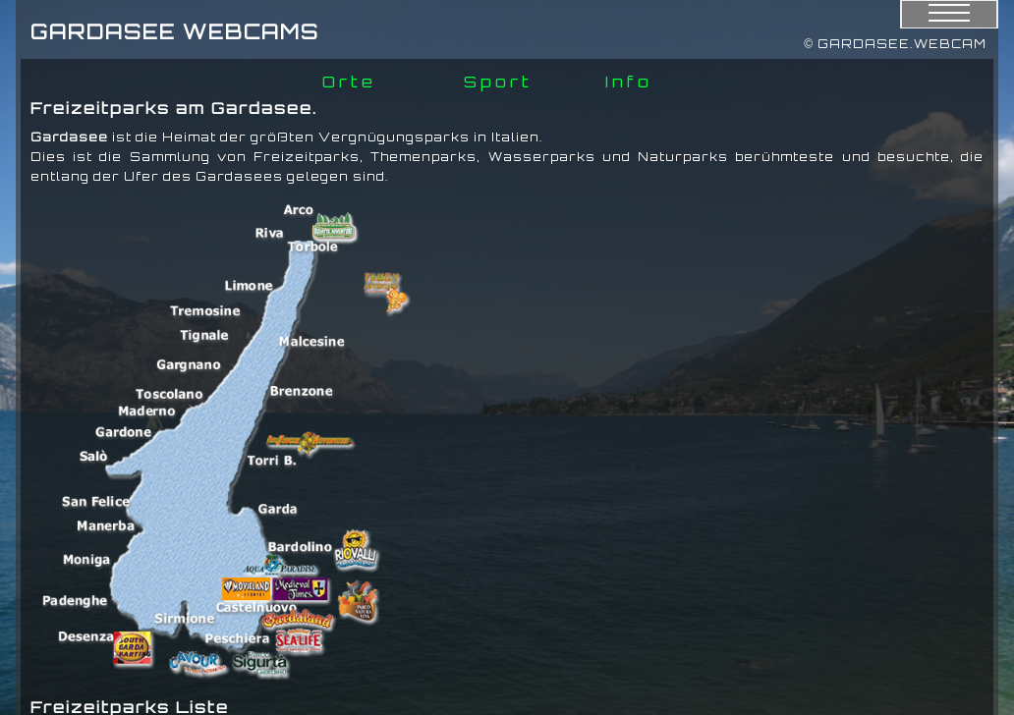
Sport (498, 81)
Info (628, 81)
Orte (349, 81)
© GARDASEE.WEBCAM (895, 43)
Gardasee (69, 137)
